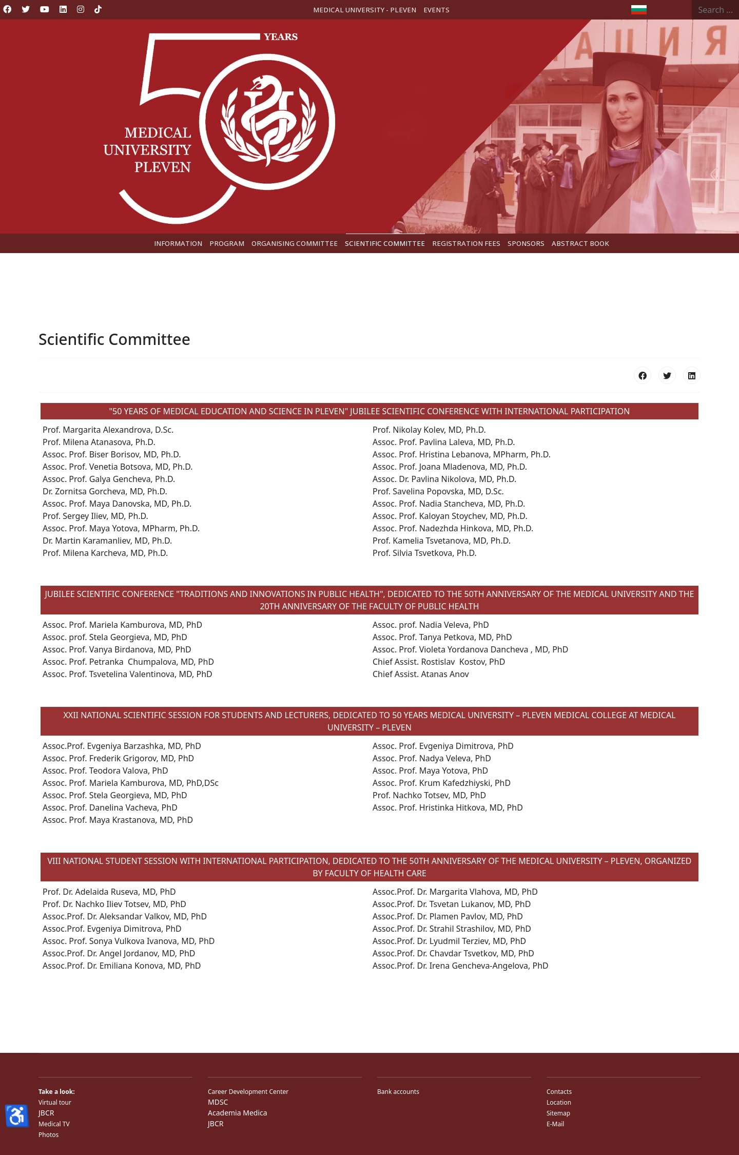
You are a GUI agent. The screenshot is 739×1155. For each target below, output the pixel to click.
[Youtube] (44, 9)
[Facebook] (7, 9)
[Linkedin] (63, 9)
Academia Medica (237, 1113)
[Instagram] (80, 9)
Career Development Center (248, 1091)
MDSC (218, 1102)
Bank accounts (398, 1091)
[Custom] (98, 9)
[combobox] (716, 10)
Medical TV (54, 1124)
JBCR (46, 1113)
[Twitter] (26, 9)
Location (559, 1102)
